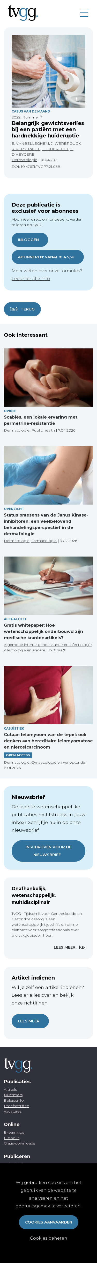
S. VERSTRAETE (26, 149)
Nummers (13, 1095)
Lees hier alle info (31, 278)
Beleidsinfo (14, 1100)
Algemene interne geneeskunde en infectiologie (48, 644)
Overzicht (14, 509)
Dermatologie (24, 159)
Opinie (10, 411)
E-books (11, 1137)
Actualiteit (15, 619)
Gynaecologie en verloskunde (58, 762)
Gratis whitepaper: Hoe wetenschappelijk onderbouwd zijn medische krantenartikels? (43, 631)
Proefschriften (16, 1105)
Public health (43, 430)
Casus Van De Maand (31, 111)
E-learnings (14, 1132)
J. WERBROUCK (66, 143)
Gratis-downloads (19, 1143)
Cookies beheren (48, 1238)
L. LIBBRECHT (55, 149)
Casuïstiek (14, 728)
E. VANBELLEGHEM (30, 143)
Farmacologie (44, 540)
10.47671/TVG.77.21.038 (40, 166)
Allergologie (15, 650)
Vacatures (12, 1111)
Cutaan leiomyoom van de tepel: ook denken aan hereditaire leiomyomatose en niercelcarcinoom (48, 741)
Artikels (10, 1089)
